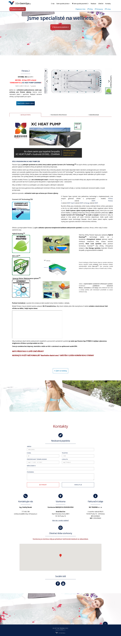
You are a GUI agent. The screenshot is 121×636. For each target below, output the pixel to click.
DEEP (99, 226)
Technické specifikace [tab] (58, 123)
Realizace (93, 4)
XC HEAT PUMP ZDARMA (26, 85)
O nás (52, 4)
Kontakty (108, 4)
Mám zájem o (26, 466)
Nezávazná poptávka (60, 27)
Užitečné (100, 4)
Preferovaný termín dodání (32, 458)
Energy (92, 228)
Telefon (65, 451)
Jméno (23, 443)
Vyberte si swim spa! (17, 9)
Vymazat (39, 489)
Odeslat (81, 489)
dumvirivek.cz (9, 254)
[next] (117, 83)
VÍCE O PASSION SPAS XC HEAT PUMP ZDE (19, 179)
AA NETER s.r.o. (62, 630)
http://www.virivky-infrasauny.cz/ (49, 254)
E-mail (23, 451)
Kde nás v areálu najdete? (60, 523)
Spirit (75, 228)
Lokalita (65, 458)
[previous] (44, 83)
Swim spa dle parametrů (80, 4)
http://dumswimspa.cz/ (24, 254)
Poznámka (25, 474)
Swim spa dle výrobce (63, 4)
